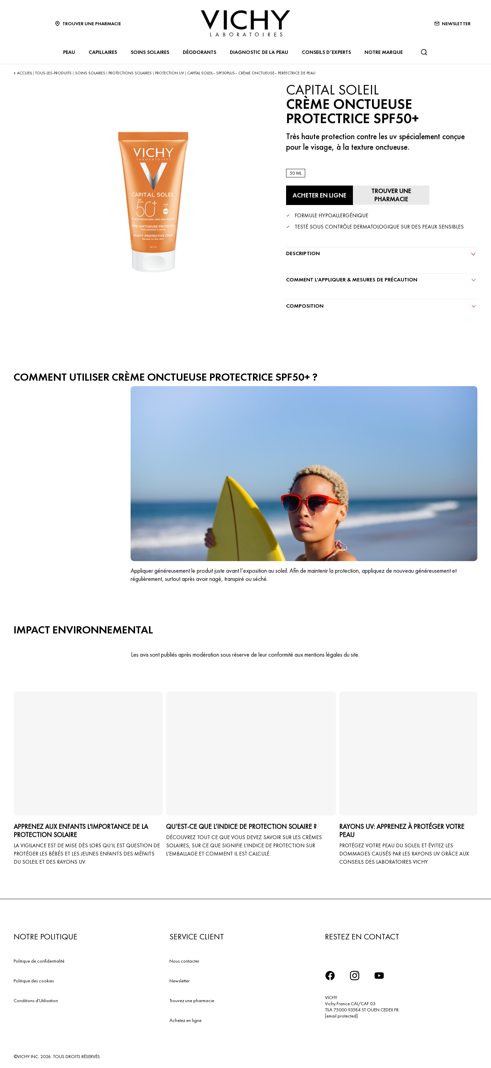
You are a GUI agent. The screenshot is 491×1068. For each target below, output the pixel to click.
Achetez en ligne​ (185, 1018)
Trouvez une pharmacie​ (191, 998)
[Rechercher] (424, 52)
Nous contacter (184, 959)
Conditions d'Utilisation (36, 998)
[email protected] (341, 1014)
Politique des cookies (34, 979)
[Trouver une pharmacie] (387, 194)
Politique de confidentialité (39, 959)
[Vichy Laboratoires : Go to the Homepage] (245, 23)
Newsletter (179, 979)
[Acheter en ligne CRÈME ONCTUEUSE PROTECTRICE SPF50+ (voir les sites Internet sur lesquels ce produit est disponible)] (318, 195)
